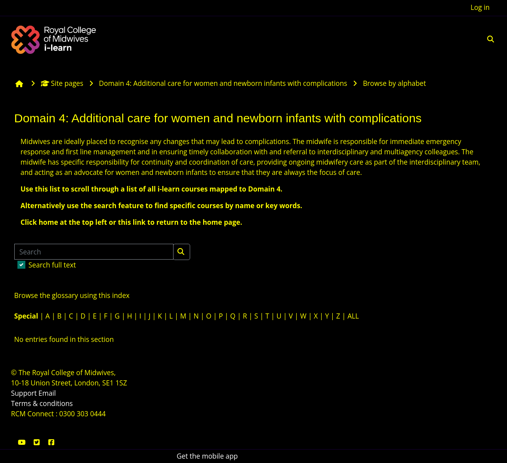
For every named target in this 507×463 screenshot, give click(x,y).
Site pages (62, 83)
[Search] (93, 252)
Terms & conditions (42, 403)
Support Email (33, 393)
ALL (353, 316)
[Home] (54, 38)
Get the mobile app (207, 456)
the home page (214, 222)
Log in (480, 7)
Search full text (52, 264)
